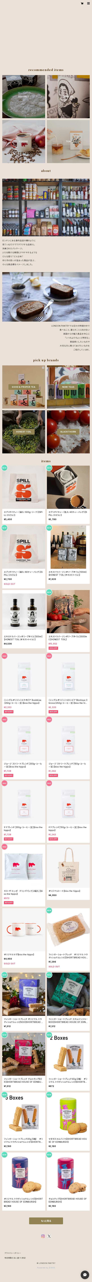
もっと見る (46, 1220)
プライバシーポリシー (13, 1253)
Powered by (46, 1268)
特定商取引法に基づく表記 (15, 1258)
